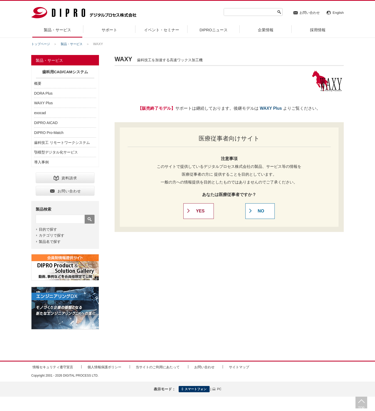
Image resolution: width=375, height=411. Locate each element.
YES (201, 212)
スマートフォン (194, 395)
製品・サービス (74, 44)
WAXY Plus (271, 108)
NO (260, 212)
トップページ (41, 44)
